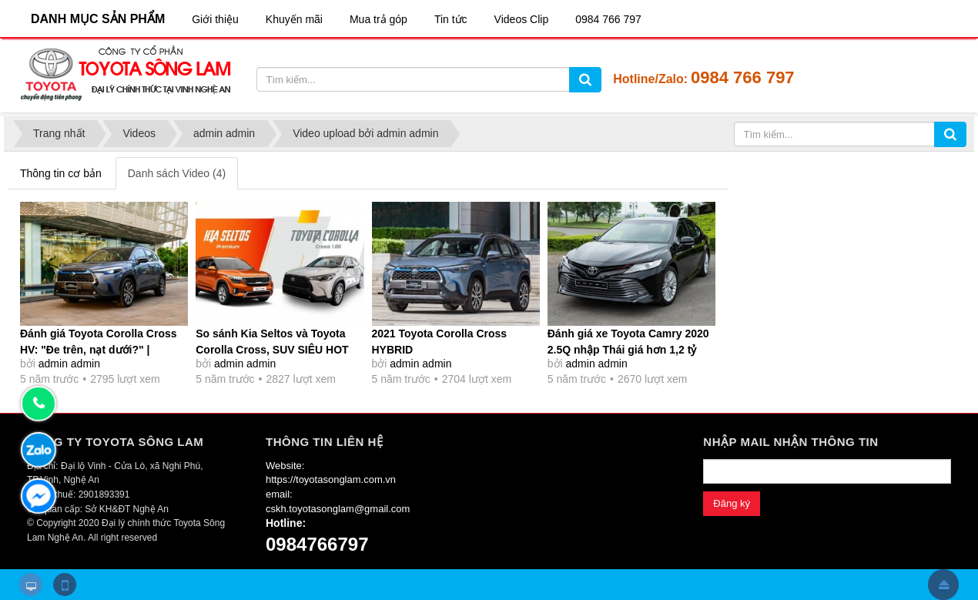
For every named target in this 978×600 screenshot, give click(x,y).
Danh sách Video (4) (177, 173)
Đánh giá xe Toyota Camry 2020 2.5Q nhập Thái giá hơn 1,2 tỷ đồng (628, 349)
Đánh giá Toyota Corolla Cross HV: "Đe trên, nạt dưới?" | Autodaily (98, 349)
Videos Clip (521, 19)
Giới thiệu (215, 19)
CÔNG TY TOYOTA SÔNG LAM (115, 441)
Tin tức (450, 19)
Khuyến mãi (294, 19)
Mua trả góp (378, 19)
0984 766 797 (608, 19)
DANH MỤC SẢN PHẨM (98, 18)
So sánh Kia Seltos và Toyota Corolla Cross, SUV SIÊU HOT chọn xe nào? (272, 349)
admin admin (69, 363)
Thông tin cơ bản (61, 173)
